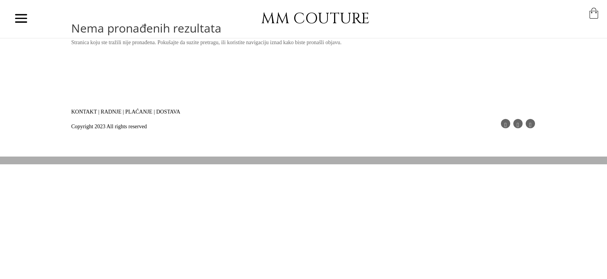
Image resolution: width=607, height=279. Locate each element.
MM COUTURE (315, 19)
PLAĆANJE (139, 112)
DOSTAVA (168, 112)
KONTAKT (84, 112)
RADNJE (111, 112)
